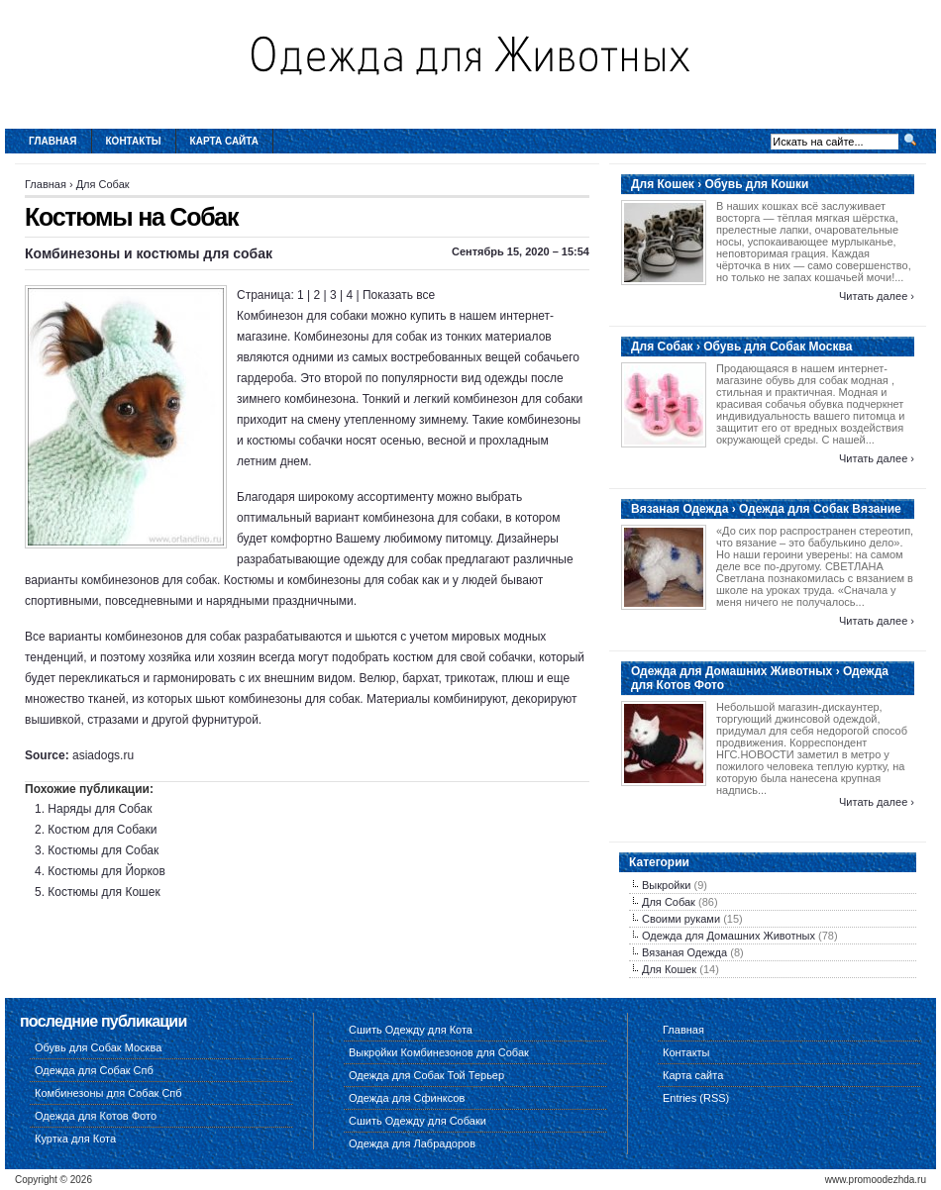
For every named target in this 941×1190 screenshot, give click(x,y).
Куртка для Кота (75, 1138)
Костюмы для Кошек (103, 892)
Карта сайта (224, 141)
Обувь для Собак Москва (98, 1047)
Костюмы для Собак (103, 850)
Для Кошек (669, 969)
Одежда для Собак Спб (94, 1070)
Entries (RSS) (696, 1098)
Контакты (133, 141)
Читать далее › (876, 296)
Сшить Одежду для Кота (410, 1030)
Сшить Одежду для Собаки (417, 1121)
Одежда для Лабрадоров (412, 1143)
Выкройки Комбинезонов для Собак (439, 1052)
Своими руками (681, 919)
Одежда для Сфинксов (407, 1098)
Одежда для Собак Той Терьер (426, 1075)
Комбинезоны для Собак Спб (108, 1093)
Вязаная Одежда (684, 952)
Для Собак (103, 184)
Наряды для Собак (100, 809)
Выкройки (666, 885)
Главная (53, 141)
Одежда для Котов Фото (96, 1116)
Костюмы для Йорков (106, 871)
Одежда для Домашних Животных (728, 936)
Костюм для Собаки (102, 830)
